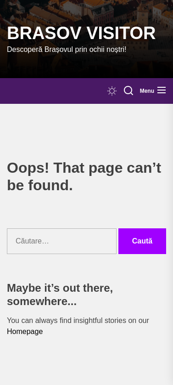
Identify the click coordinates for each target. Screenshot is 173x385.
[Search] (128, 91)
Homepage (25, 331)
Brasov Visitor (81, 33)
